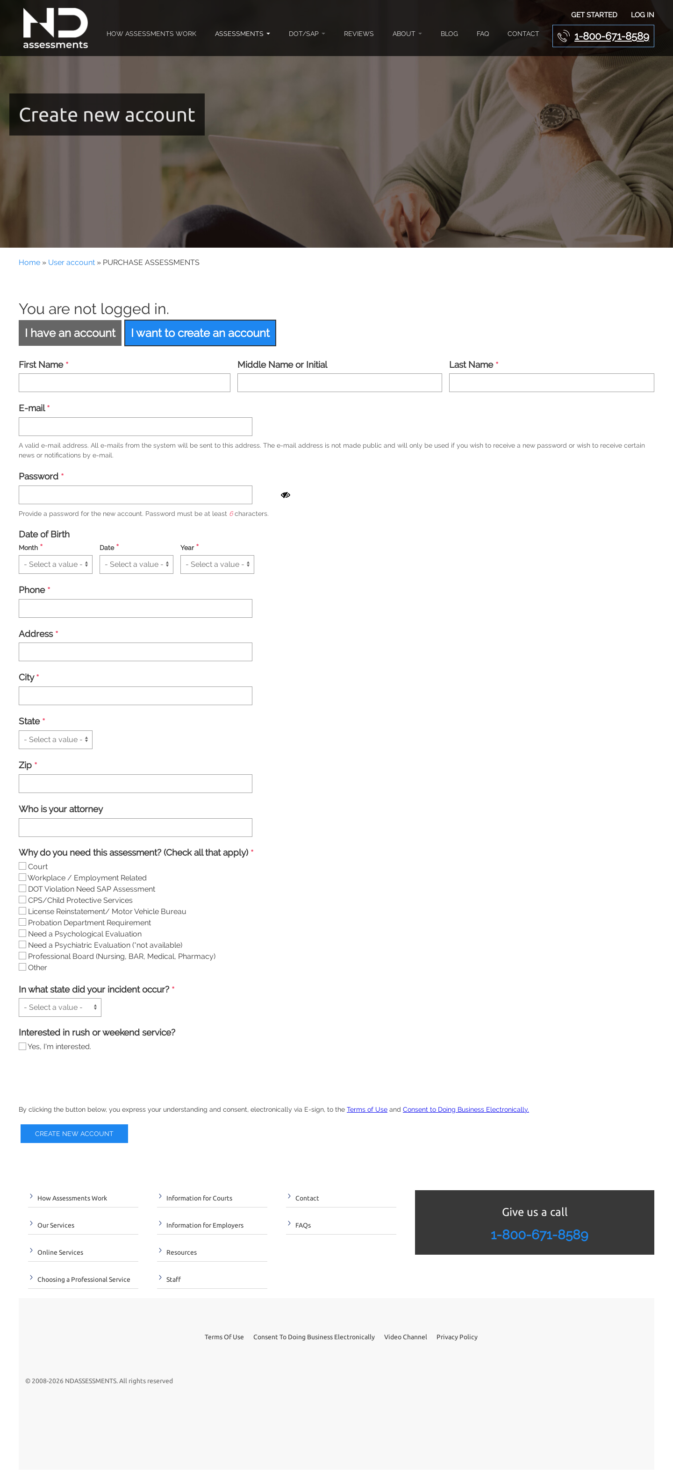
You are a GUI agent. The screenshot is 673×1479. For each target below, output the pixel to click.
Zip (28, 766)
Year (189, 548)
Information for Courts (199, 1198)
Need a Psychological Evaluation (80, 933)
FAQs (303, 1225)
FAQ (483, 33)
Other (33, 967)
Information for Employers (204, 1225)
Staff (173, 1279)
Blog (449, 33)
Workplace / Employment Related (83, 877)
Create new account (74, 1133)
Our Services (55, 1225)
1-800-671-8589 (611, 36)
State (32, 722)
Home (29, 262)
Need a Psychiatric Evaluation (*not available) (100, 945)
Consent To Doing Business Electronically (314, 1337)
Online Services (60, 1252)
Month (31, 548)
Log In (642, 15)
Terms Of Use (224, 1337)
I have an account (70, 333)
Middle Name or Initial (282, 364)
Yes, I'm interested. (55, 1046)
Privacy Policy (457, 1337)
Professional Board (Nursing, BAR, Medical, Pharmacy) (117, 956)
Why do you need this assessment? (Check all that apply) (136, 853)
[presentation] (90, 1080)
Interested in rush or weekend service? (97, 1032)
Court (33, 866)
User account (71, 262)
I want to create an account (200, 333)
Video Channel (405, 1337)
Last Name (473, 365)
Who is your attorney (61, 809)
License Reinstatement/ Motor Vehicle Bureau (102, 911)
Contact (523, 33)
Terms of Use (367, 1109)
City (29, 678)
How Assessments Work (151, 33)
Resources (181, 1252)
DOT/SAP (307, 33)
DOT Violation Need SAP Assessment (87, 889)
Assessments (242, 33)
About (407, 33)
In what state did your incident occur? (96, 990)
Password (41, 477)
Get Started (594, 15)
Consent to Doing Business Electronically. (466, 1109)
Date (109, 548)
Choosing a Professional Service (83, 1279)
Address (38, 634)
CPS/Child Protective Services (76, 900)
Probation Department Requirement (85, 922)
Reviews (359, 33)
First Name (43, 365)
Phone (34, 590)
